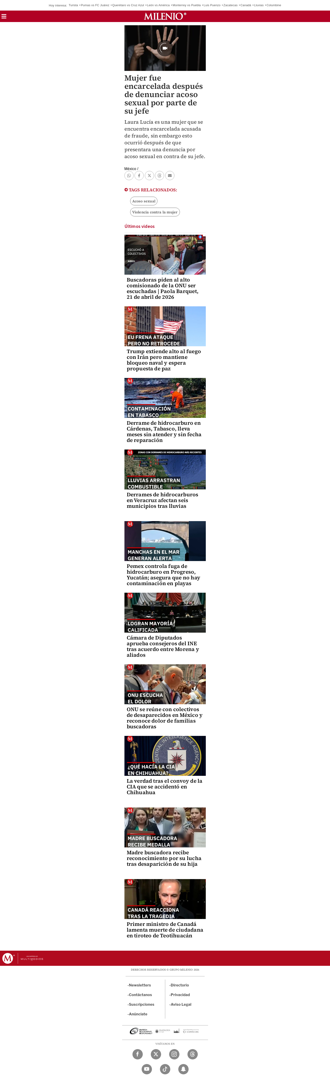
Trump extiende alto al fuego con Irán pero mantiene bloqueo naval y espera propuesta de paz (164, 360)
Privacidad (180, 995)
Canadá (245, 5)
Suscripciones (141, 1004)
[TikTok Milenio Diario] (165, 1069)
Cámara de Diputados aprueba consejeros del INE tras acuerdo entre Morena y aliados (163, 646)
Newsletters (140, 985)
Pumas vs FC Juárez (95, 5)
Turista (73, 5)
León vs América (158, 5)
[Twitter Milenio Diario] (156, 1054)
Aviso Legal (181, 1004)
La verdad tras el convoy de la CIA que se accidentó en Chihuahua (165, 786)
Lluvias (259, 5)
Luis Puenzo (212, 5)
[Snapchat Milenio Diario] (183, 1069)
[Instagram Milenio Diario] (174, 1054)
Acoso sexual (143, 201)
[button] (4, 18)
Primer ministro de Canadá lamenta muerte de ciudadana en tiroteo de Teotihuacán (165, 929)
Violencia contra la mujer (155, 212)
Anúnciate (138, 1014)
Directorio (180, 985)
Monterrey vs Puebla (187, 5)
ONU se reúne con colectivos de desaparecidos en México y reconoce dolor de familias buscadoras (165, 718)
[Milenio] (165, 16)
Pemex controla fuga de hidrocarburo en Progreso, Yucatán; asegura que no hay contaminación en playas (163, 574)
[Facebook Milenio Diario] (137, 1054)
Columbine (274, 5)
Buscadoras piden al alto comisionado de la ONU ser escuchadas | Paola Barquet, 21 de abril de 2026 (162, 288)
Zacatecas (230, 5)
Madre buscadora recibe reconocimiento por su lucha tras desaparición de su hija (164, 858)
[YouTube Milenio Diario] (147, 1069)
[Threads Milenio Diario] (192, 1054)
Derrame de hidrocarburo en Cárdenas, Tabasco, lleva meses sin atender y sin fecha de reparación (164, 431)
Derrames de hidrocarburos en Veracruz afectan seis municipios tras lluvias (162, 500)
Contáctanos (140, 995)
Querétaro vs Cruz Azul (128, 5)
